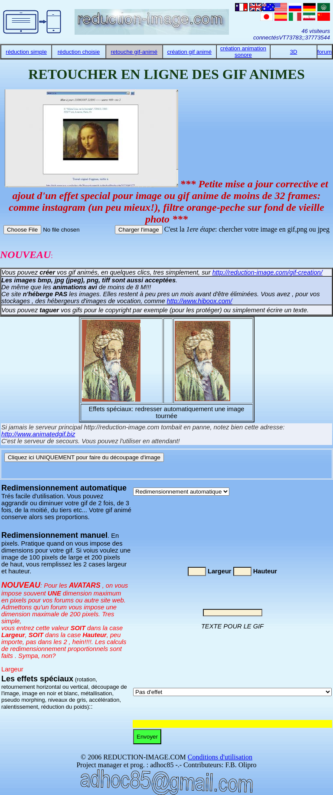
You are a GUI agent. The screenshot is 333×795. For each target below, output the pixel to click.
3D (293, 52)
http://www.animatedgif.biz (38, 434)
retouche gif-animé (134, 52)
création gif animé (189, 52)
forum (324, 52)
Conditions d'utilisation (220, 757)
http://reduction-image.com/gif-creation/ (267, 272)
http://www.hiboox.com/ (199, 301)
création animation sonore (243, 51)
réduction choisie (79, 52)
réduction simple (26, 52)
